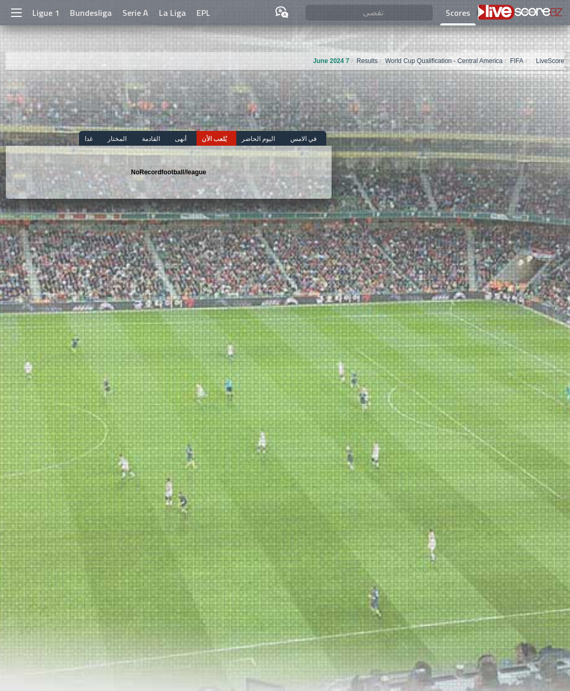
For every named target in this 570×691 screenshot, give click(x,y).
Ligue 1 (45, 12)
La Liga (172, 12)
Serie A (135, 12)
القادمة (173, 139)
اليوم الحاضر (267, 139)
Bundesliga (91, 12)
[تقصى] (369, 13)
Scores (458, 12)
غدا (120, 139)
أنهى (198, 139)
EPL (203, 12)
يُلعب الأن (227, 139)
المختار (144, 139)
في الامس (308, 139)
